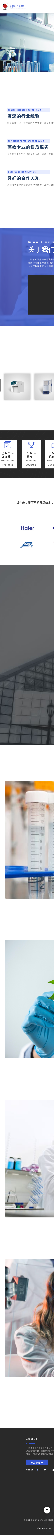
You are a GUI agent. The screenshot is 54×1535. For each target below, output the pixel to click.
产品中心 (37, 1462)
